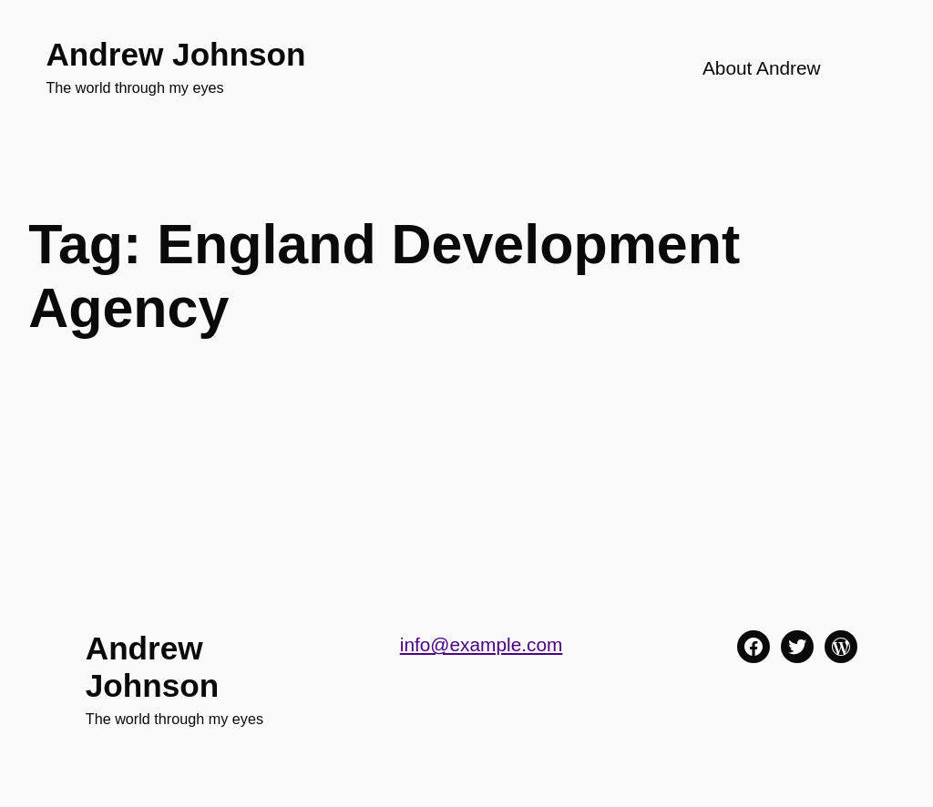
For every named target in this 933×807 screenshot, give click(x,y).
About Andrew (761, 67)
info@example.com (481, 644)
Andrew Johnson (175, 54)
